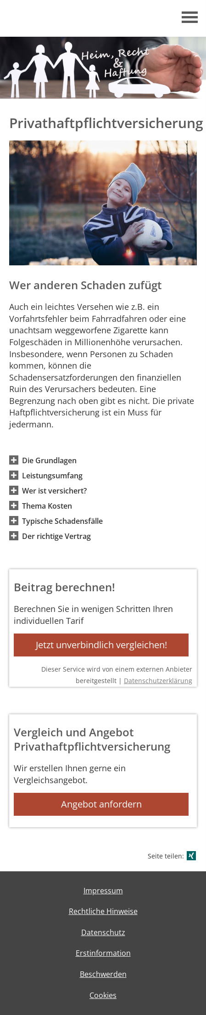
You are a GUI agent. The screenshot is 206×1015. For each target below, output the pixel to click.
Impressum (103, 891)
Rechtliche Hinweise (103, 911)
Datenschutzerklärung (158, 680)
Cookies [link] (103, 995)
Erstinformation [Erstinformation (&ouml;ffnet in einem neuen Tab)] (103, 953)
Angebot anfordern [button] (101, 804)
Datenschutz (103, 932)
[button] (49, 459)
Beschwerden (103, 974)
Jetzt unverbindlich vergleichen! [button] (101, 645)
